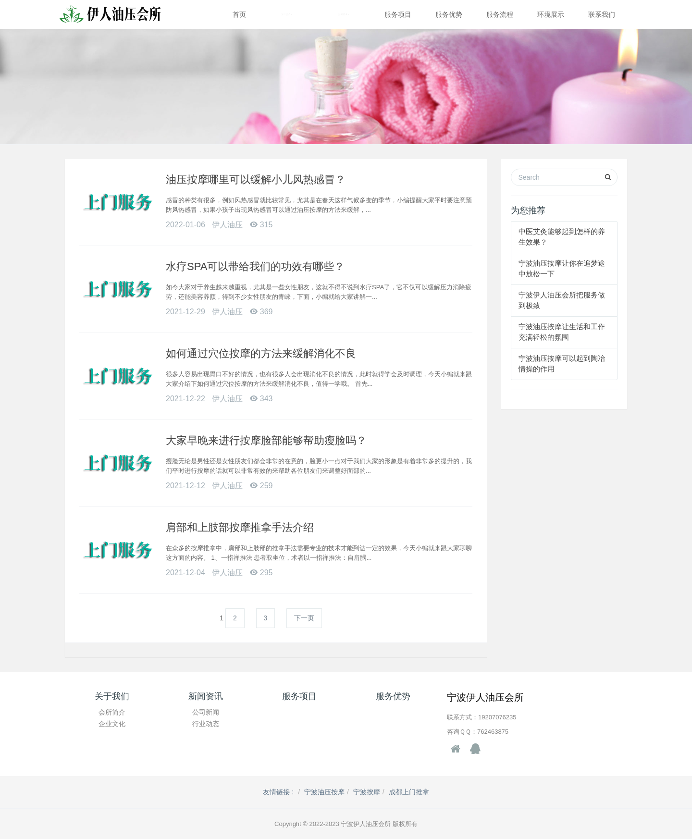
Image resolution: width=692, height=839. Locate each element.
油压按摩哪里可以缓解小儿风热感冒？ (256, 179)
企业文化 (112, 724)
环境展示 (550, 14)
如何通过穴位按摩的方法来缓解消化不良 (261, 353)
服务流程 (499, 14)
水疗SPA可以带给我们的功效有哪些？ (255, 266)
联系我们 (601, 14)
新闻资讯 (343, 14)
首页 (239, 14)
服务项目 (397, 14)
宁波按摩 (366, 792)
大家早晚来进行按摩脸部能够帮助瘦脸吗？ (266, 440)
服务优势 (448, 14)
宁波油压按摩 (324, 792)
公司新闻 (205, 712)
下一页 (304, 618)
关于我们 (286, 14)
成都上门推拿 (409, 792)
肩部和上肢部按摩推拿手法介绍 (240, 527)
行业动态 (205, 724)
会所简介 (112, 712)
